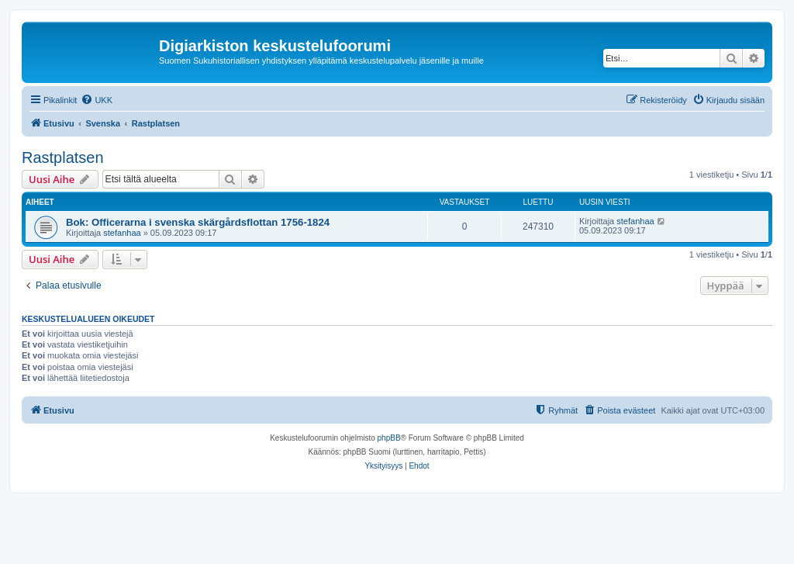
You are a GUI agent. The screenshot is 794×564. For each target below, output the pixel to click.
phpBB (389, 438)
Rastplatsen (63, 157)
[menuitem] (96, 100)
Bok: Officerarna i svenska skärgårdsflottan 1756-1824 (198, 222)
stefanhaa (121, 232)
